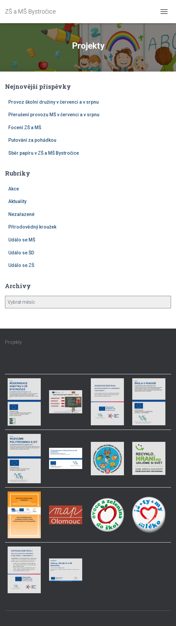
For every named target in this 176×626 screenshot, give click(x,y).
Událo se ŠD (21, 252)
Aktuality (17, 201)
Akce (13, 188)
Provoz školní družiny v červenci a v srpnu (53, 102)
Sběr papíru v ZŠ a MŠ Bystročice (43, 153)
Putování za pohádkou (32, 140)
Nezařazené (21, 214)
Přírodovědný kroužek (32, 227)
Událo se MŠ (21, 239)
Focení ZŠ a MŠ (24, 127)
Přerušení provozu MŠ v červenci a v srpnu (53, 114)
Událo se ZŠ (21, 265)
